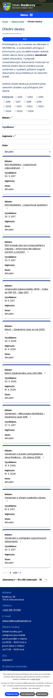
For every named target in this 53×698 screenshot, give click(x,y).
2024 (8, 111)
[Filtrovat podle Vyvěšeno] (26, 132)
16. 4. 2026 (10, 349)
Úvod (5, 21)
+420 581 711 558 (11, 610)
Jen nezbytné (27, 694)
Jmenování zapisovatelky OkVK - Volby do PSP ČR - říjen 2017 (26, 290)
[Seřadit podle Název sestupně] (12, 117)
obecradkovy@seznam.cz (16, 620)
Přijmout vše (12, 694)
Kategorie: (8, 96)
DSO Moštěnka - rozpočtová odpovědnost (20, 166)
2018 (28, 101)
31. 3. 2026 (10, 465)
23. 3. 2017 (10, 260)
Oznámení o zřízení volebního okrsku (25, 499)
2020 (8, 106)
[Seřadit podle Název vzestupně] (12, 116)
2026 (31, 111)
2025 (19, 111)
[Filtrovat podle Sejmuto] (26, 141)
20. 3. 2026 (10, 341)
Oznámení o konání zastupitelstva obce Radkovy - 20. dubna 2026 (25, 455)
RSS (36, 39)
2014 (30, 97)
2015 (40, 97)
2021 (19, 106)
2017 (18, 101)
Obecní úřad (17, 21)
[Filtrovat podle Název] (26, 122)
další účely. (35, 679)
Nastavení (42, 694)
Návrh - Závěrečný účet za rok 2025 (25, 331)
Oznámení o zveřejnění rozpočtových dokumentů (25, 539)
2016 (8, 101)
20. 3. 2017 (10, 176)
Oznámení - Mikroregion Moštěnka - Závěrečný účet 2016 (25, 415)
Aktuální (9, 189)
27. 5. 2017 (10, 425)
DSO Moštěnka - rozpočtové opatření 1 (26, 206)
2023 (41, 106)
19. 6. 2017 (10, 300)
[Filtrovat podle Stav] (26, 151)
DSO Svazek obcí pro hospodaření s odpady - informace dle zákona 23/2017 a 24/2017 (25, 249)
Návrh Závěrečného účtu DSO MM (25, 373)
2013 (20, 97)
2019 (39, 101)
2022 (30, 106)
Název (6, 117)
